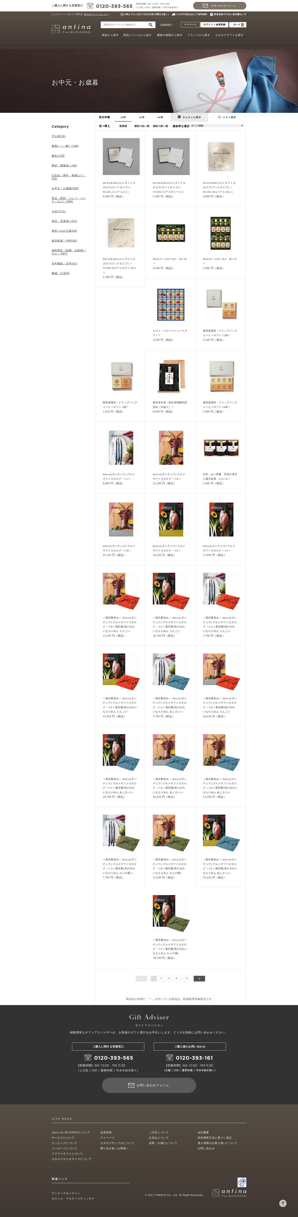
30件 (123, 117)
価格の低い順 (142, 126)
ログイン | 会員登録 (214, 24)
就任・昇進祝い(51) (64, 221)
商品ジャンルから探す (137, 35)
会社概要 (203, 1132)
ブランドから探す (198, 35)
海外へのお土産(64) (64, 230)
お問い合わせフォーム (223, 5)
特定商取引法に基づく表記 (215, 1137)
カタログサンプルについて (117, 1143)
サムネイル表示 (189, 117)
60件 (160, 117)
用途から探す (110, 35)
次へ (199, 978)
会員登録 (106, 1132)
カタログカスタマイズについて (72, 1159)
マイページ (190, 24)
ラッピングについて (64, 1143)
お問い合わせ (206, 1148)
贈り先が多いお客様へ (114, 1148)
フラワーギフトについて (67, 1153)
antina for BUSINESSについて (71, 1132)
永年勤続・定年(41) (64, 263)
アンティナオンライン (66, 1193)
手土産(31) (59, 136)
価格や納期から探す (170, 35)
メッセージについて (64, 1148)
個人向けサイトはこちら (96, 14)
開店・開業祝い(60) (64, 165)
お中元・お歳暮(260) (65, 188)
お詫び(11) (59, 211)
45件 (142, 117)
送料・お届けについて (163, 1143)
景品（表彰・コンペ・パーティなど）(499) (69, 200)
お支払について (159, 1137)
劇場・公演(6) (61, 273)
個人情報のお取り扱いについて (218, 1143)
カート (237, 24)
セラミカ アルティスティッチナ (73, 1198)
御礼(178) (58, 155)
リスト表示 (226, 117)
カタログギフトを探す (229, 35)
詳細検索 (165, 24)
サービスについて (63, 1137)
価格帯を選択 (181, 126)
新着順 (123, 126)
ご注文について (159, 1132)
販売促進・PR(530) (64, 240)
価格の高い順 (160, 126)
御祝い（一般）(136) (65, 145)
